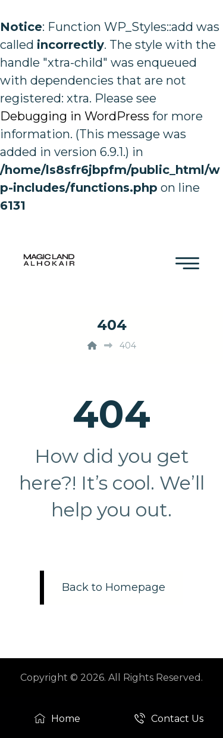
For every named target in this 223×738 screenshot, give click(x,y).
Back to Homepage (113, 587)
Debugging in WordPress (74, 116)
